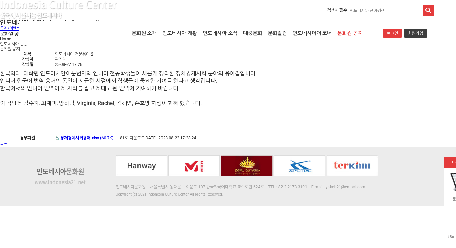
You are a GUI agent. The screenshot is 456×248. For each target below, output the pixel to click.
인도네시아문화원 (68, 33)
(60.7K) (86, 137)
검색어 (337, 10)
